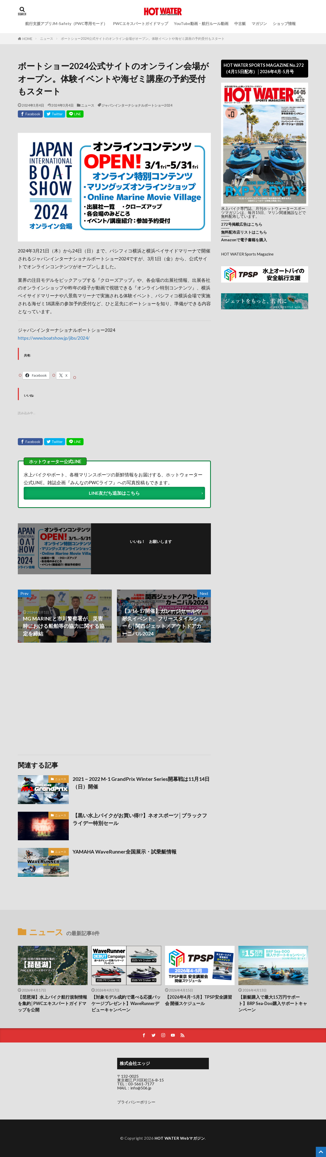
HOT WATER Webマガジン (180, 1138)
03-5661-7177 (141, 1084)
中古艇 (240, 23)
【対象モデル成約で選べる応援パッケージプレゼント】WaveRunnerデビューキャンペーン (126, 1003)
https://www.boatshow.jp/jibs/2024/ (54, 338)
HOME (27, 38)
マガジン (259, 23)
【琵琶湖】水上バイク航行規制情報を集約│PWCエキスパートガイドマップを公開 (52, 1003)
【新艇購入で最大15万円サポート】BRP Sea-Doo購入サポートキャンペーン (272, 1003)
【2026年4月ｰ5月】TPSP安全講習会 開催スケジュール (198, 1000)
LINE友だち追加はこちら (114, 493)
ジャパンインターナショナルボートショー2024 (136, 105)
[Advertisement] (65, 698)
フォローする (152, 548)
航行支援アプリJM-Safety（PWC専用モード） (66, 23)
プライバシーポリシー (136, 1102)
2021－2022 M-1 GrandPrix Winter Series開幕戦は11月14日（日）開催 (141, 783)
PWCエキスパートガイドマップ (140, 23)
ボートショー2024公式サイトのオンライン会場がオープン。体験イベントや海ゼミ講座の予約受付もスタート (143, 38)
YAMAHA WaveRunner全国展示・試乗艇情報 (124, 851)
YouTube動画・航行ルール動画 (201, 23)
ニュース (46, 38)
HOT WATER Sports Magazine (247, 254)
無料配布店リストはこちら (244, 232)
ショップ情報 (284, 23)
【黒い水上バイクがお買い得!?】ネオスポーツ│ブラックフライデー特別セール (140, 819)
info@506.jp (140, 1088)
